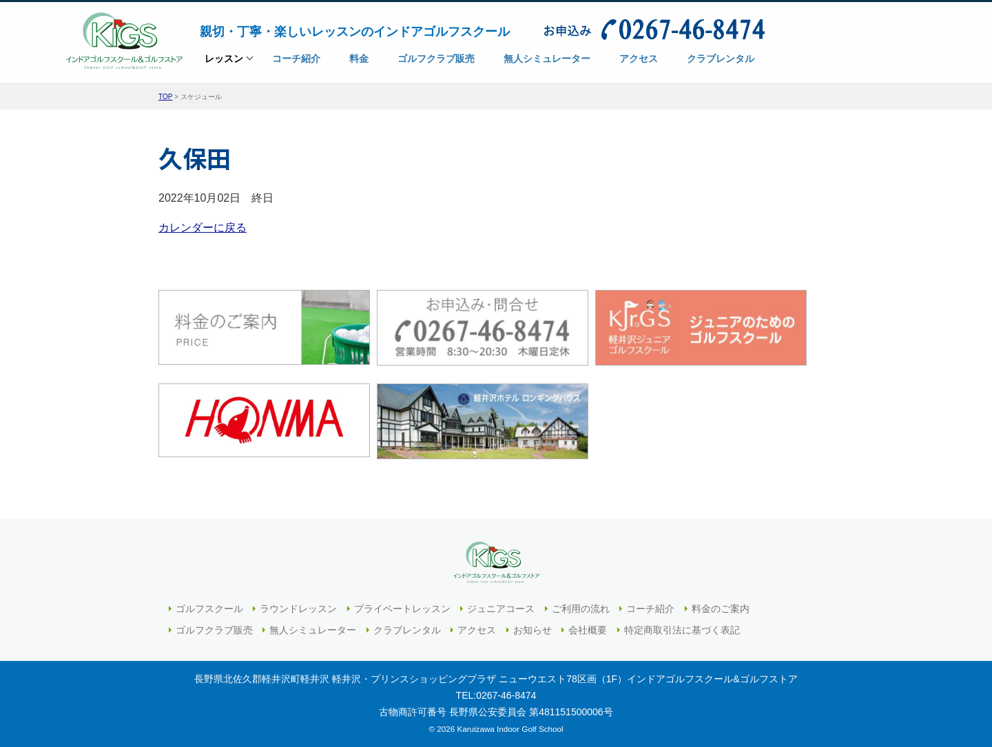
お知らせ (532, 629)
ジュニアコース (501, 608)
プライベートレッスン (402, 608)
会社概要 (587, 629)
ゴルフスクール (209, 608)
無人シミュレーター (312, 629)
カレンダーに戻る (202, 227)
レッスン (224, 63)
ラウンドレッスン (298, 608)
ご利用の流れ (581, 608)
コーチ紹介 (650, 608)
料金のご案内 (721, 608)
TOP (165, 97)
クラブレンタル (407, 629)
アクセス (476, 629)
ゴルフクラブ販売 (214, 629)
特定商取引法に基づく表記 (682, 629)
